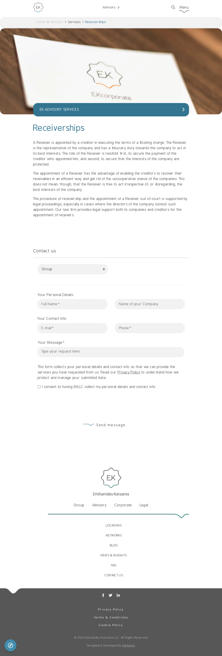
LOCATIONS (114, 525)
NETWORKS (114, 535)
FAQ (114, 565)
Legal (144, 505)
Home (41, 22)
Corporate (123, 505)
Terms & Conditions (111, 617)
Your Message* (59, 343)
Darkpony (128, 645)
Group (79, 505)
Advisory (56, 22)
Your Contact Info (43, 319)
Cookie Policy (111, 625)
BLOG (114, 545)
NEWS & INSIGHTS (114, 555)
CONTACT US (114, 575)
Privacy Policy (129, 381)
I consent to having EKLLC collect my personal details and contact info (99, 395)
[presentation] (68, 402)
